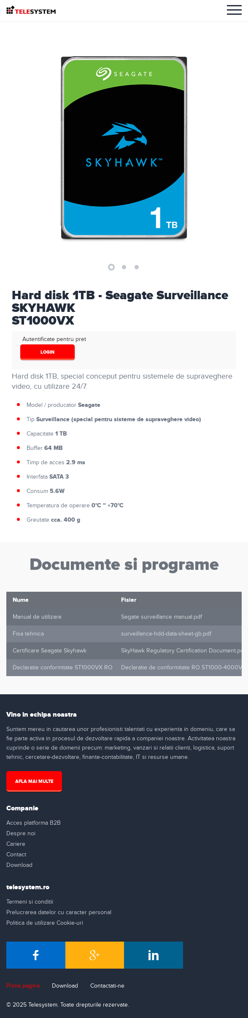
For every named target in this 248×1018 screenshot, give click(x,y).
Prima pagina (23, 986)
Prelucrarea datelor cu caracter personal (58, 912)
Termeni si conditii (29, 902)
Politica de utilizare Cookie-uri (44, 923)
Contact (16, 854)
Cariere (15, 844)
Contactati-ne (107, 986)
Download (19, 865)
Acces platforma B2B (33, 823)
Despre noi (20, 833)
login (47, 352)
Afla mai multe (34, 781)
